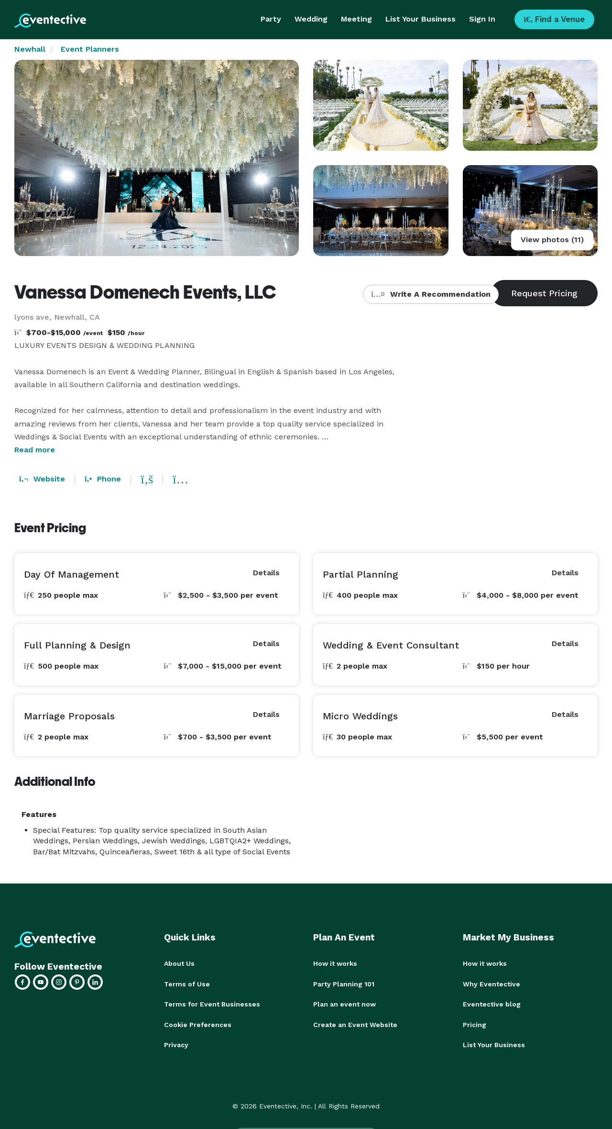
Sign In (482, 18)
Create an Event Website (355, 1024)
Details (266, 572)
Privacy (176, 1044)
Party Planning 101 (343, 983)
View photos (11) (552, 239)
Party (271, 18)
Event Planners (90, 49)
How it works (335, 963)
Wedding (311, 18)
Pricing (474, 1024)
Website (42, 478)
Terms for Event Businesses (212, 1003)
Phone (103, 478)
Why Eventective (491, 983)
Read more (34, 449)
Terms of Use (187, 983)
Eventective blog (492, 1003)
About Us (179, 963)
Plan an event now (344, 1003)
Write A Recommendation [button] (430, 294)
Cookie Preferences (197, 1024)
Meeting (356, 18)
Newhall (29, 49)
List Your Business (420, 18)
